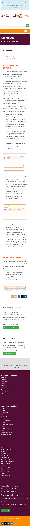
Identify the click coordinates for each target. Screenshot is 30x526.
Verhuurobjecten (5, 391)
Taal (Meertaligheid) (5, 457)
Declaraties (3, 418)
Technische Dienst (5, 459)
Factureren (3, 385)
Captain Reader (4, 412)
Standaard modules (9, 375)
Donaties (3, 422)
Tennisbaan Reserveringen (7, 461)
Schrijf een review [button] (9, 353)
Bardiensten (4, 410)
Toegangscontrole (5, 463)
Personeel (3, 453)
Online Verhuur (4, 451)
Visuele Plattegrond (5, 467)
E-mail (2, 426)
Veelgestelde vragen (9, 486)
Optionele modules (9, 406)
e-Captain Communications (7, 424)
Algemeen (3, 377)
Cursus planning (5, 416)
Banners (3, 408)
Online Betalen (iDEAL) (6, 449)
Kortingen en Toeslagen (6, 432)
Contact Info (4, 383)
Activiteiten (3, 379)
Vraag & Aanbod (5, 471)
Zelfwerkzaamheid (5, 475)
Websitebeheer (4, 393)
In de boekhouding (11, 58)
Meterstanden (4, 447)
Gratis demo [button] (5, 510)
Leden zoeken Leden (6, 434)
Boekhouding (4, 381)
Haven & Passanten (5, 428)
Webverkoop (4, 473)
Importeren (3, 395)
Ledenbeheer (4, 387)
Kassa (2, 430)
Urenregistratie (4, 465)
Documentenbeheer (6, 420)
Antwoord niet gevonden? (11, 495)
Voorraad (3, 469)
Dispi (21, 518)
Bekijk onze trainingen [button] (11, 328)
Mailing (2, 389)
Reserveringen (4, 455)
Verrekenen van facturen (12, 56)
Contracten (3, 414)
